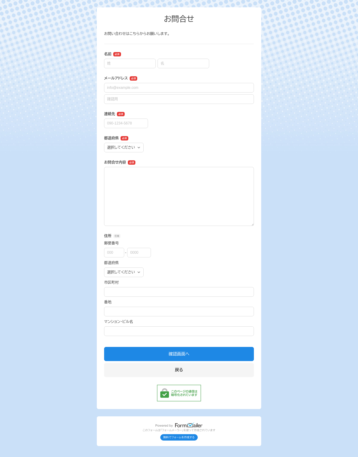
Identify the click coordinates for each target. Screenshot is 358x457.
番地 (107, 302)
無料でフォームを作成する (179, 437)
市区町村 (111, 282)
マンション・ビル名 (118, 322)
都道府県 (111, 263)
